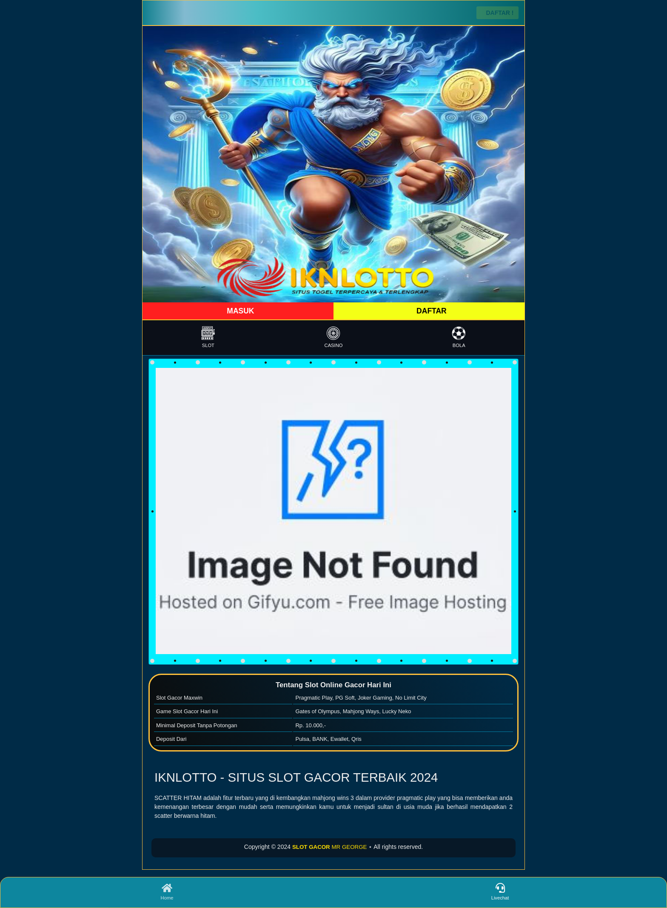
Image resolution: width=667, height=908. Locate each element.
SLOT (208, 337)
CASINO (333, 337)
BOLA (459, 337)
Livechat (500, 891)
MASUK (239, 311)
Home (167, 891)
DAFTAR (430, 311)
